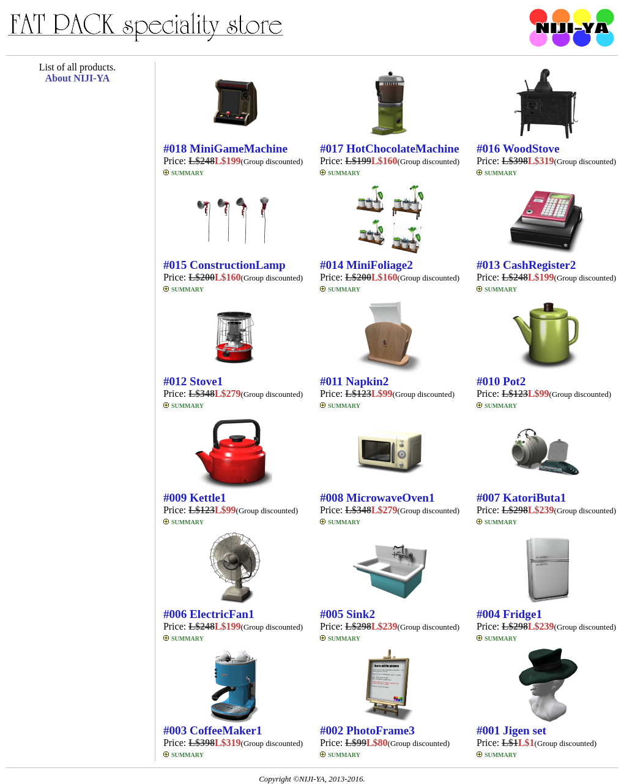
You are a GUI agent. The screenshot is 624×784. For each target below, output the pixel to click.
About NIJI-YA (77, 78)
